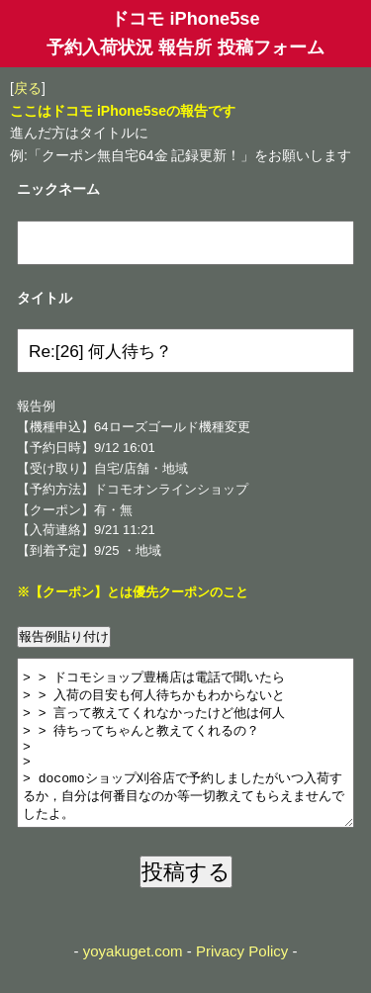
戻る (28, 88)
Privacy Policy (242, 980)
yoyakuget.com (133, 980)
